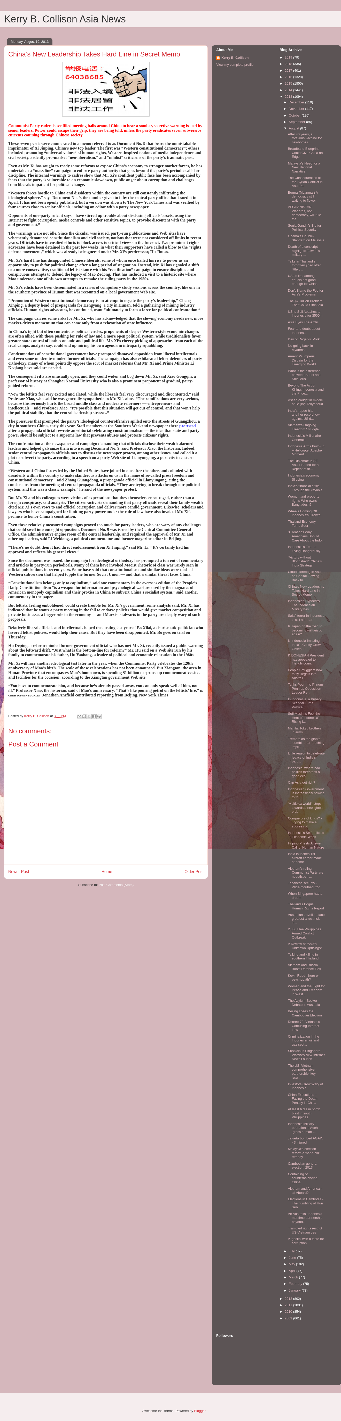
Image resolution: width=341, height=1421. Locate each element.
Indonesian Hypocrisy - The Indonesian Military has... (305, 605)
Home (107, 871)
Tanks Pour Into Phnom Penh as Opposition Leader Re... (305, 688)
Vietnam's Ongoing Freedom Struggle (303, 427)
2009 (289, 1318)
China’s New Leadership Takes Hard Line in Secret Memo (306, 590)
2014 (289, 90)
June (293, 1258)
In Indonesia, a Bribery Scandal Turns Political (304, 703)
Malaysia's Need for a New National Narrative (304, 167)
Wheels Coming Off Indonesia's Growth (304, 513)
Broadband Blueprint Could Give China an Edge (305, 153)
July (292, 1251)
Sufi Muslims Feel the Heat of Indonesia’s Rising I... (304, 718)
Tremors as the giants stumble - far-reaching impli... (306, 743)
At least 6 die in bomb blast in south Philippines (304, 1113)
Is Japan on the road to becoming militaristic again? (305, 630)
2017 (289, 70)
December (297, 102)
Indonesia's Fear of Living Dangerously (304, 549)
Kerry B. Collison (235, 58)
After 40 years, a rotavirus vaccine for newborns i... (305, 138)
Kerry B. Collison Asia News (65, 19)
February (296, 1284)
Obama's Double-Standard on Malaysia (306, 238)
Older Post (194, 871)
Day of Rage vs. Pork (304, 339)
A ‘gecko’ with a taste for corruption (306, 1241)
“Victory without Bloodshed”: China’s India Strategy (305, 561)
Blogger (199, 1411)
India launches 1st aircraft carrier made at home (305, 858)
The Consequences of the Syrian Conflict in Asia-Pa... (305, 182)
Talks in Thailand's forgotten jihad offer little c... (304, 265)
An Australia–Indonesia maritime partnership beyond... (305, 1218)
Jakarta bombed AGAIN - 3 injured (305, 1140)
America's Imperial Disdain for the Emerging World (302, 360)
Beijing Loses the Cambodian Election (305, 1013)
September (297, 122)
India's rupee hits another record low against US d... (304, 415)
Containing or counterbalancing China (302, 1178)
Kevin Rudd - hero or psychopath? (303, 978)
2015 (289, 83)
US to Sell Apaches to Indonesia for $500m (305, 314)
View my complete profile (234, 65)
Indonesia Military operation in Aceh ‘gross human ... (302, 1128)
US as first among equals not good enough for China (302, 280)
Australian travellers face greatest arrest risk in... (306, 919)
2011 (289, 1305)
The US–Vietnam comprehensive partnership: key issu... (302, 1072)
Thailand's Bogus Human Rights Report (306, 906)
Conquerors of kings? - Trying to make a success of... (305, 822)
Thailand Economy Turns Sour (302, 524)
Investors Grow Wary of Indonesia (305, 1086)
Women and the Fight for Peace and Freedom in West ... (306, 990)
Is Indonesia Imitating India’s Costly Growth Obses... (305, 645)
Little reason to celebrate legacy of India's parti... (306, 757)
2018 (289, 64)
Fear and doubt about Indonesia (304, 331)
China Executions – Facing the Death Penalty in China (302, 1099)
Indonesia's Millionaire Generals (304, 438)
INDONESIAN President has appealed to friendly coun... (306, 659)
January (295, 1290)
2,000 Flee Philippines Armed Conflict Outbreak (304, 933)
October (295, 115)
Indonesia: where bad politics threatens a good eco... (304, 772)
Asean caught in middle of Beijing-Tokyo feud (305, 402)
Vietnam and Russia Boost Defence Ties (304, 967)
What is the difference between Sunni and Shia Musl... (304, 375)
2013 (289, 96)
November (297, 109)
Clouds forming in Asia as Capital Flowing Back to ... (304, 576)
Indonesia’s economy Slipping (303, 477)
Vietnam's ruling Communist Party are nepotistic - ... (305, 872)
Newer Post (18, 871)
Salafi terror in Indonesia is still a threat (306, 618)
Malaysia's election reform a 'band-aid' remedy (304, 1153)
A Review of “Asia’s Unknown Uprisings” (305, 946)
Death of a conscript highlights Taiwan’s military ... (304, 251)
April (293, 1271)
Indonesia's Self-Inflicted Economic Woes (306, 835)
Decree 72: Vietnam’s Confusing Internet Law (304, 1026)
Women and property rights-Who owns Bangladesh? (303, 500)
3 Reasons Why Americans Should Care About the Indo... (306, 536)
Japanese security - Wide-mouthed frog (304, 885)
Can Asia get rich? (301, 782)
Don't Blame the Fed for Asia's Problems (305, 293)
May (292, 1264)
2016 (289, 77)
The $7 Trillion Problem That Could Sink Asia (305, 303)
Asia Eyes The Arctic (303, 322)
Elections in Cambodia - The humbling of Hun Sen (305, 1203)
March (294, 1277)
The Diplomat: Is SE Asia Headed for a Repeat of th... (303, 465)
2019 (289, 57)
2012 (289, 1299)
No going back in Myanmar (300, 348)
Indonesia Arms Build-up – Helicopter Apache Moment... (306, 450)
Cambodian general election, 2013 (302, 1166)
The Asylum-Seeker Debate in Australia (304, 1003)
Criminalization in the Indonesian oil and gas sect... (303, 1040)
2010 (289, 1311)
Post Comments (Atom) (116, 885)
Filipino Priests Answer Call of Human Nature (306, 845)
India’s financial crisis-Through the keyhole (305, 488)
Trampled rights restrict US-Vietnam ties (305, 1230)
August (294, 128)
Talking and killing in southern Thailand (303, 956)
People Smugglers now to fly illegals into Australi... (305, 674)
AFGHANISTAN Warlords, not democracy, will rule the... (304, 213)
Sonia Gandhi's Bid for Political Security (304, 228)
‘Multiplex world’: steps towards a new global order (305, 808)
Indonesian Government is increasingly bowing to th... (306, 793)
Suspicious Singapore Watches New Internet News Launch (306, 1055)
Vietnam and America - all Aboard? (305, 1191)
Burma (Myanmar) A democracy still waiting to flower (303, 196)
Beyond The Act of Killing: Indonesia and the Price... (306, 389)
